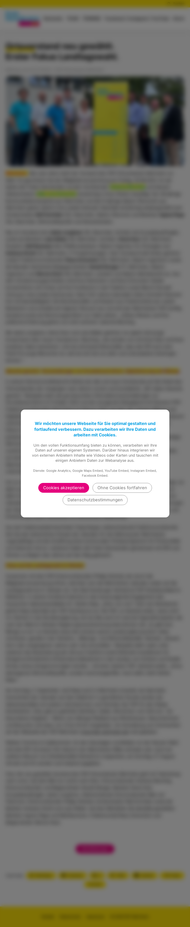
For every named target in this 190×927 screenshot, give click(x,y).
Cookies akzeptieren (63, 487)
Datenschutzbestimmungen (95, 499)
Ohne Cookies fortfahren (122, 487)
